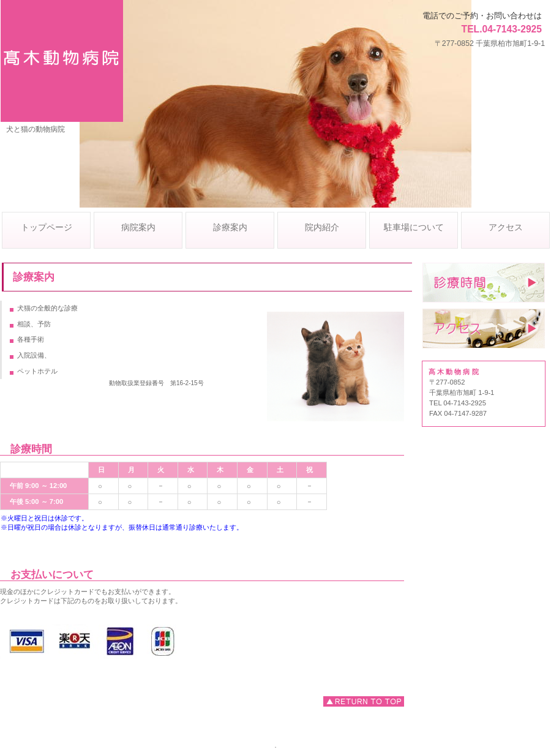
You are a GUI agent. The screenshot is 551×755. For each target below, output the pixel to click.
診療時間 (483, 282)
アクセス (483, 328)
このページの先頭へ (363, 701)
